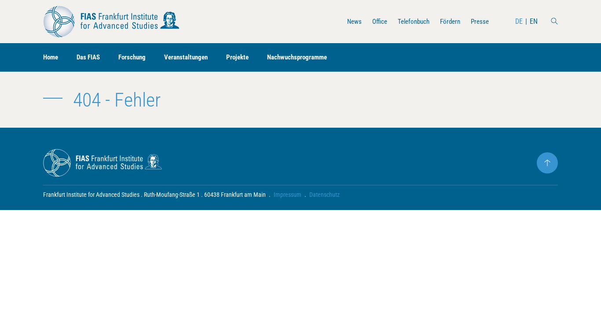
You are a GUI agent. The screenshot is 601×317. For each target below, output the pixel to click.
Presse (479, 21)
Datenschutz (324, 194)
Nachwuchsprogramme (311, 57)
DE (519, 21)
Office (373, 21)
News (346, 21)
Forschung (137, 57)
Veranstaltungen (194, 57)
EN (534, 21)
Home (51, 57)
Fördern (448, 21)
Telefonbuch (409, 21)
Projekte (248, 57)
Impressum (287, 194)
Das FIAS (91, 57)
